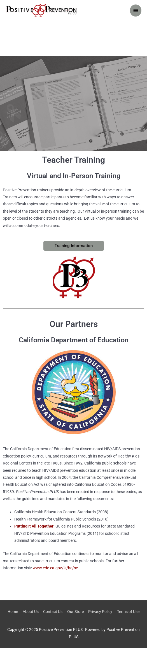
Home (13, 611)
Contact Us (52, 611)
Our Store (75, 611)
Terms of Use (128, 611)
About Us (31, 611)
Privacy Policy (100, 611)
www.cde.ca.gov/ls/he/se (55, 568)
